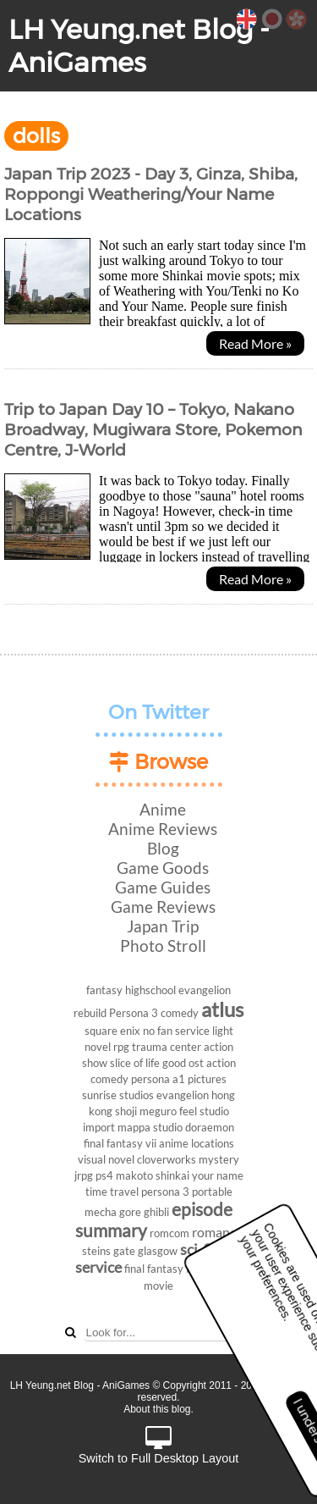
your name (217, 1175)
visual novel (106, 1159)
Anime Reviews (162, 828)
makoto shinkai (152, 1175)
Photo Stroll (163, 945)
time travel (112, 1191)
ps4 (104, 1175)
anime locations (196, 1143)
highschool (150, 990)
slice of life (135, 1063)
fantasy (104, 990)
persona (150, 1079)
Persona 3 (133, 1013)
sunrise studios (118, 1095)
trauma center (166, 1046)
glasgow (158, 1251)
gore (130, 1212)
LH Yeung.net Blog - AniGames (139, 46)
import (99, 1127)
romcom (169, 1233)
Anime (162, 809)
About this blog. (158, 1409)
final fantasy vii (120, 1143)
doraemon (209, 1127)
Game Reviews (163, 906)
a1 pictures (199, 1079)
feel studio (204, 1111)
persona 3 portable (186, 1191)
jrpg (83, 1175)
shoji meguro (146, 1111)
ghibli (156, 1212)
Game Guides (162, 887)
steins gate (108, 1251)
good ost (183, 1063)
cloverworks (166, 1159)
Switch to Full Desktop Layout (159, 1446)
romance (217, 1232)
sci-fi (195, 1249)
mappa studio (150, 1127)
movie (158, 1285)
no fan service (176, 1030)
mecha (101, 1212)
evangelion (182, 1095)
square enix (112, 1030)
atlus (222, 1009)
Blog (163, 848)
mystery (219, 1159)
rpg (121, 1046)
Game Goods (163, 867)
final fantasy (153, 1268)
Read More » (255, 343)
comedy (180, 1013)
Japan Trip (163, 926)
